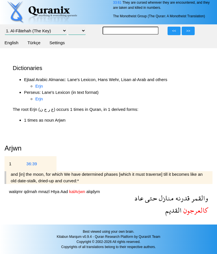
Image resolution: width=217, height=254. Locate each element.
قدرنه (182, 198)
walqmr (16, 191)
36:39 (31, 163)
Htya (55, 191)
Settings (57, 42)
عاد (138, 198)
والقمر (199, 198)
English (11, 42)
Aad (64, 191)
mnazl (44, 191)
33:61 (117, 3)
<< (174, 31)
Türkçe (33, 42)
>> (188, 31)
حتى (150, 198)
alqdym (93, 191)
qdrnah (31, 191)
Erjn (39, 86)
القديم (173, 210)
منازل (165, 198)
